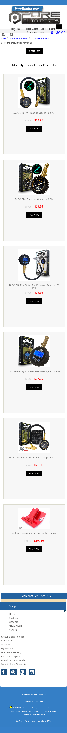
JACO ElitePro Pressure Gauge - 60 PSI (34, 113)
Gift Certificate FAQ (11, 652)
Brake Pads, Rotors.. (19, 38)
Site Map (19, 721)
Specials (13, 622)
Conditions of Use (44, 721)
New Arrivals (15, 625)
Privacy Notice (30, 721)
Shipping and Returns (12, 636)
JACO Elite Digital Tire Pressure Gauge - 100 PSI (34, 371)
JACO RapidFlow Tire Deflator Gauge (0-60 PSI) (34, 457)
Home (3, 38)
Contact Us (7, 640)
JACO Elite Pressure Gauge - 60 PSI (34, 199)
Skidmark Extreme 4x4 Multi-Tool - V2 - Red (34, 533)
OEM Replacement (40, 38)
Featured (13, 618)
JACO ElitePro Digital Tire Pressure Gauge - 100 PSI (34, 286)
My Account (7, 648)
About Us (6, 644)
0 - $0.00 (58, 33)
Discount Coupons (10, 656)
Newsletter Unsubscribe (13, 660)
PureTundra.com (40, 694)
